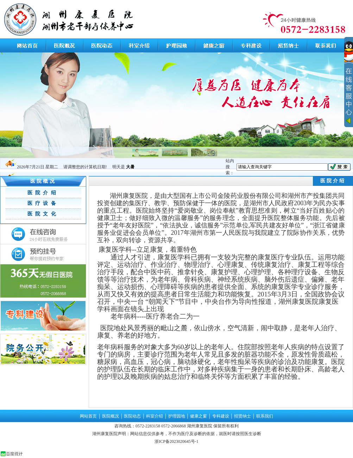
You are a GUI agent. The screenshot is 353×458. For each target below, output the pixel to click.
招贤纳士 (242, 416)
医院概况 (110, 416)
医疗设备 (43, 203)
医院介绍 (43, 192)
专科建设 (220, 416)
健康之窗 (198, 416)
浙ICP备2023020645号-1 (176, 441)
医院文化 (43, 214)
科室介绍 (154, 416)
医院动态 (132, 416)
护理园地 (176, 416)
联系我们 (264, 416)
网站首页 (88, 416)
